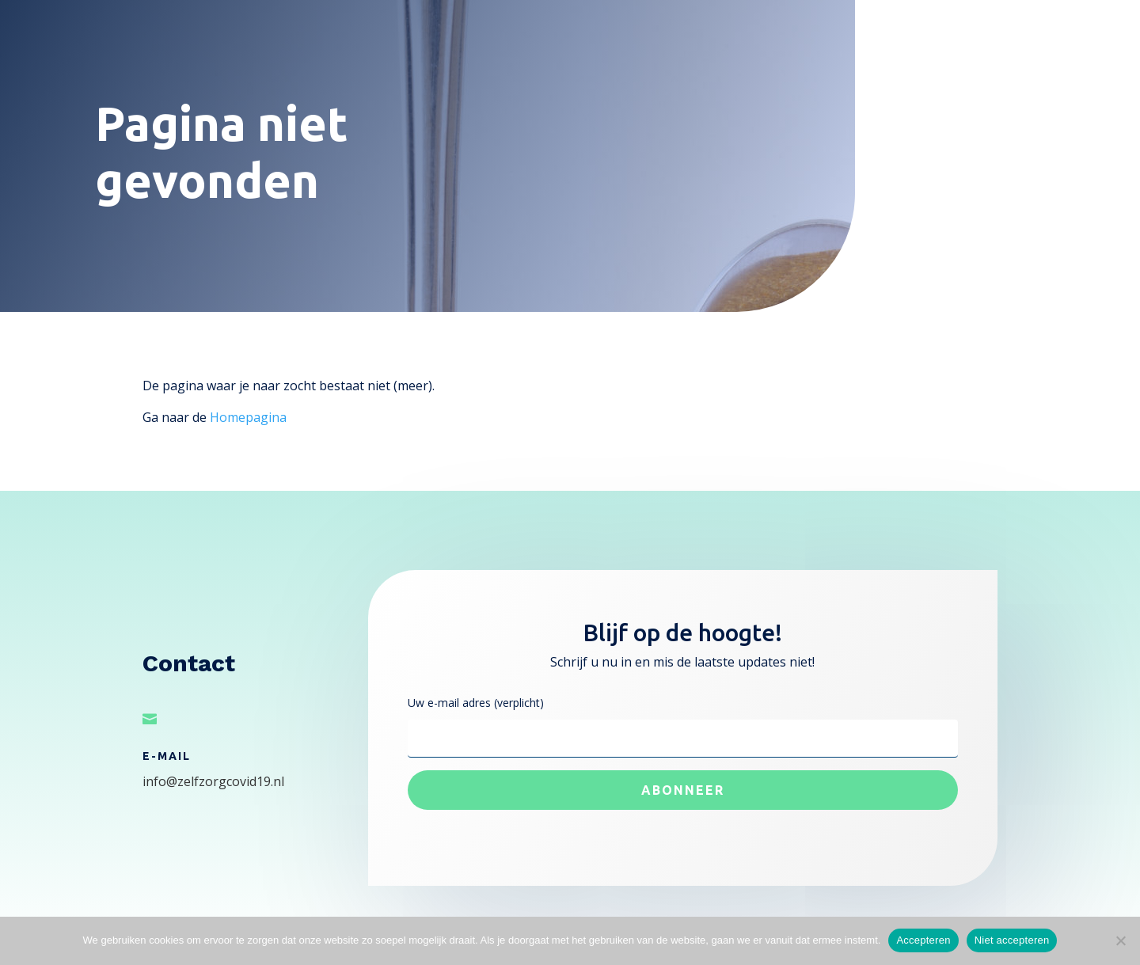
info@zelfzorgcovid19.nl (213, 781)
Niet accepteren (1012, 940)
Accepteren (923, 940)
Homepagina (248, 417)
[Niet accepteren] (1120, 940)
